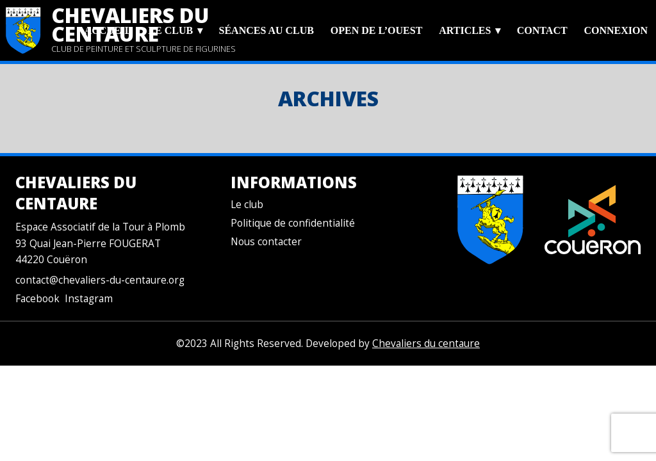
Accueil (108, 30)
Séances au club (266, 30)
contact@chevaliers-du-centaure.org (99, 280)
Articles (465, 30)
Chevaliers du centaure (426, 343)
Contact (542, 30)
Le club (170, 30)
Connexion (616, 30)
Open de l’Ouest (376, 30)
